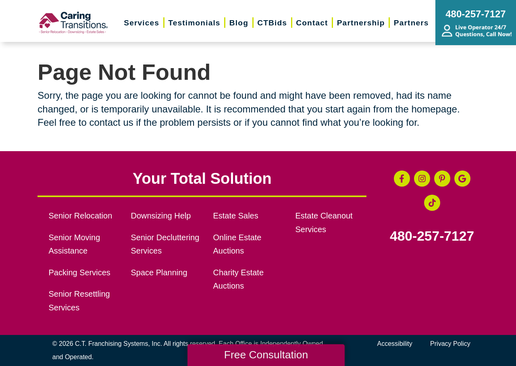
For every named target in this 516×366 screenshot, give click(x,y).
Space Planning (159, 272)
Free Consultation (266, 355)
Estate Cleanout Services (323, 222)
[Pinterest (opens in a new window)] (442, 179)
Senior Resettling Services (79, 300)
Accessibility (394, 343)
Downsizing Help (161, 215)
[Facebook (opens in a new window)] (402, 179)
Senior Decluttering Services (165, 244)
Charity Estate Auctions (238, 279)
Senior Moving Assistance (74, 244)
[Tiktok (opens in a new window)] (432, 203)
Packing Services (79, 272)
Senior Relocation (80, 215)
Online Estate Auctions (237, 244)
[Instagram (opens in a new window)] (422, 179)
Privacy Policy (450, 343)
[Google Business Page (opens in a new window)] (462, 179)
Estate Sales (235, 215)
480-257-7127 (432, 236)
